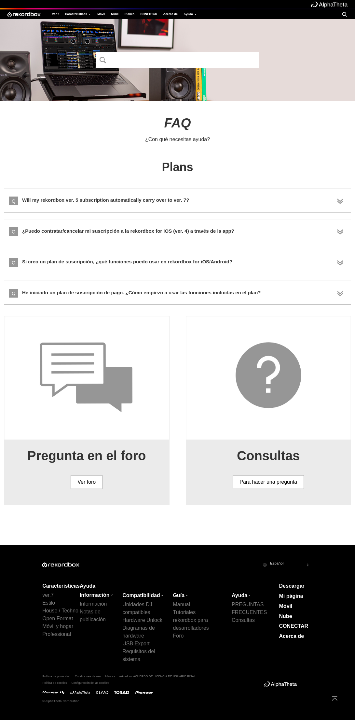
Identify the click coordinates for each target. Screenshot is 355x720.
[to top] (334, 698)
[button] (287, 564)
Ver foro (86, 482)
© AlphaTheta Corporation (60, 701)
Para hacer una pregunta (268, 482)
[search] (344, 14)
